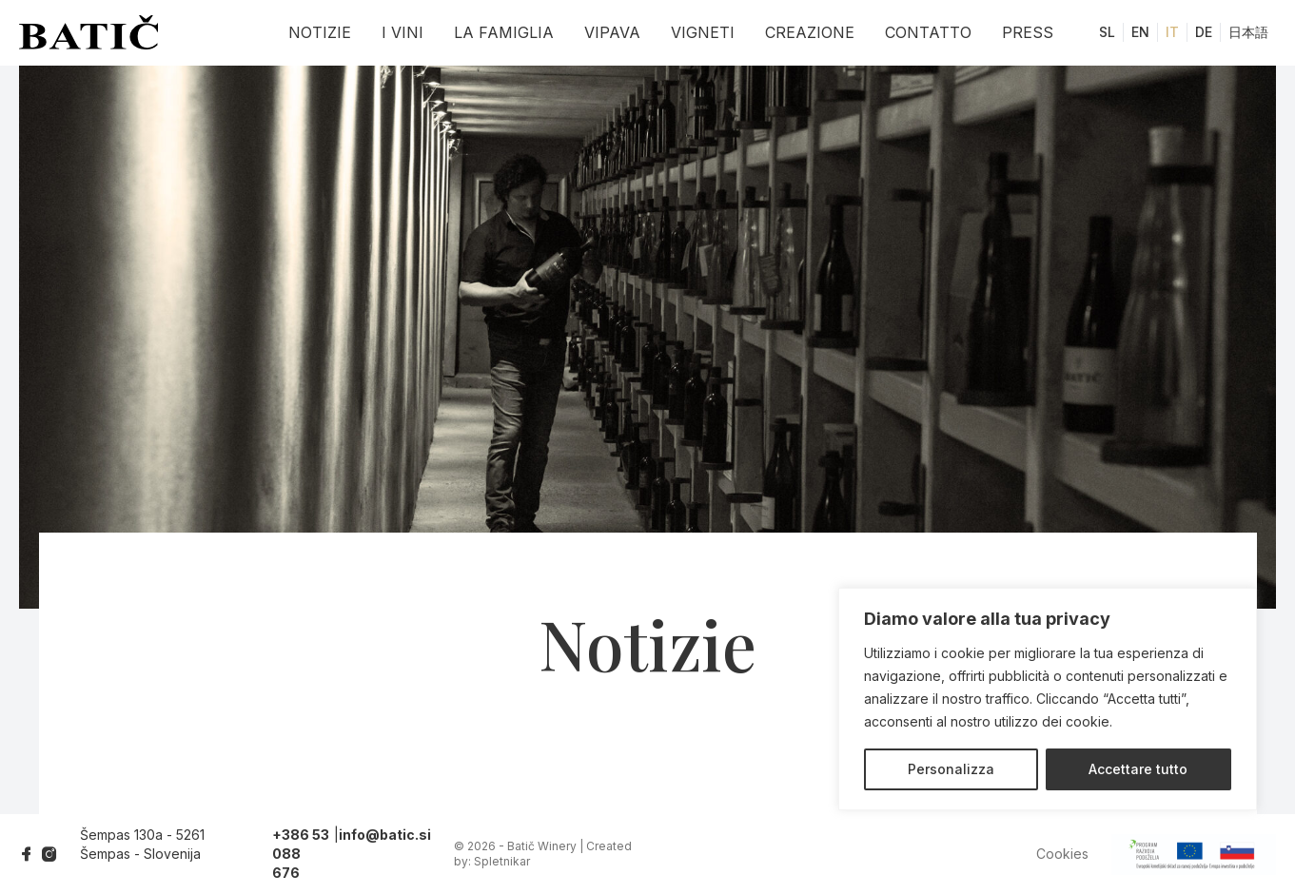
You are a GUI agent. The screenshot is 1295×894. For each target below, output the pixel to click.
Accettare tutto (1138, 769)
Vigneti (703, 32)
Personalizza (951, 769)
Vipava (612, 32)
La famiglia (504, 32)
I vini (402, 32)
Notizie (319, 32)
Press (1027, 32)
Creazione (809, 32)
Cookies (1062, 853)
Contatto (928, 32)
